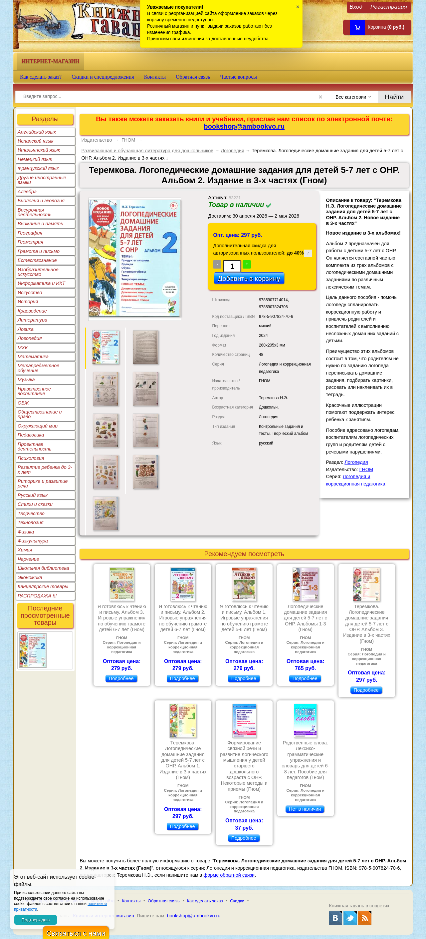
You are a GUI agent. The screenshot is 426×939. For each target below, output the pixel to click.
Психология (31, 458)
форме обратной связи (229, 875)
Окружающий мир (38, 426)
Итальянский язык (39, 150)
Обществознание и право (40, 414)
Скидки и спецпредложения (103, 77)
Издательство (96, 140)
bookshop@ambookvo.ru (244, 126)
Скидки (237, 900)
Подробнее (121, 678)
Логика (26, 329)
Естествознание (37, 260)
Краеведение (32, 311)
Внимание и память (40, 223)
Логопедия (30, 338)
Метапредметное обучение (38, 368)
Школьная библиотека (43, 568)
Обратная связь (193, 77)
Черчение (28, 559)
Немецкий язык (35, 159)
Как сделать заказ (205, 900)
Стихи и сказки (35, 504)
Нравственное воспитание (34, 391)
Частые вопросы (238, 77)
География (30, 233)
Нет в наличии (305, 809)
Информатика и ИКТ (41, 283)
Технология (31, 522)
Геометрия (30, 242)
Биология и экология (41, 200)
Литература (32, 320)
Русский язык (33, 495)
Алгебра (27, 191)
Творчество (31, 513)
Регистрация (388, 6)
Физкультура (33, 540)
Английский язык (37, 132)
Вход (355, 6)
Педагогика (31, 435)
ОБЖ (23, 403)
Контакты (155, 77)
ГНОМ (128, 140)
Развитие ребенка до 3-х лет (45, 469)
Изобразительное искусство (38, 272)
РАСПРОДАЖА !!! (37, 595)
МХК (23, 347)
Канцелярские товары (43, 586)
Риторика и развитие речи (43, 483)
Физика (26, 531)
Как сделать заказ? (41, 77)
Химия (25, 549)
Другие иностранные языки (42, 180)
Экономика (30, 577)
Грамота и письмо (39, 251)
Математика (33, 356)
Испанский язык (36, 141)
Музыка (26, 379)
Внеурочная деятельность (35, 212)
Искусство (30, 292)
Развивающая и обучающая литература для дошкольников (147, 150)
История (28, 301)
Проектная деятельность (35, 447)
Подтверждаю (36, 919)
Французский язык (38, 168)
